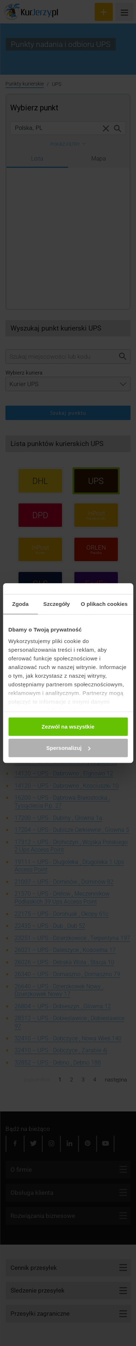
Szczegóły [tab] (56, 604)
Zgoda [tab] (20, 604)
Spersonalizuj (68, 748)
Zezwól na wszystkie (68, 727)
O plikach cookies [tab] (104, 604)
